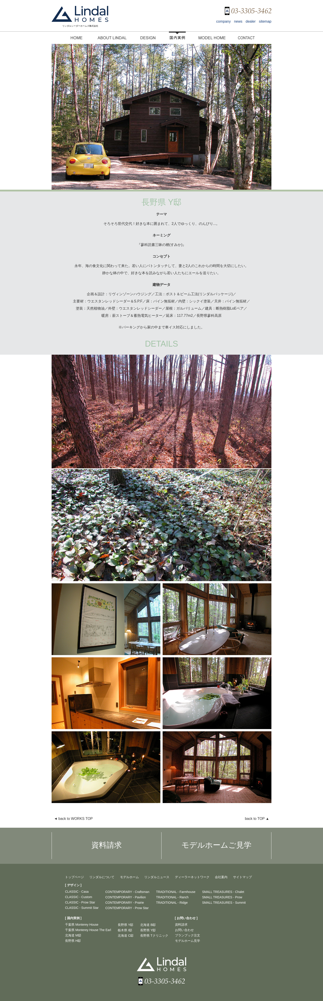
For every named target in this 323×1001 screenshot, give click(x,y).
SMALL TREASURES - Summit (224, 902)
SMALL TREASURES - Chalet (223, 892)
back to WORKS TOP (73, 819)
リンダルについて (101, 877)
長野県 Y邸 (125, 925)
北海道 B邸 (148, 925)
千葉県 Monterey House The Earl (88, 930)
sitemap (265, 21)
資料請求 (181, 924)
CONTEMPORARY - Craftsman (127, 892)
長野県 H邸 (73, 940)
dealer (250, 21)
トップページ (74, 877)
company (223, 21)
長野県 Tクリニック (154, 935)
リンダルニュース (156, 877)
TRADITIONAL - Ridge (172, 902)
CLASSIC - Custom (78, 897)
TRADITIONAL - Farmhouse (175, 892)
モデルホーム (129, 877)
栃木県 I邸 (125, 930)
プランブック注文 (187, 935)
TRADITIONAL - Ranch (172, 897)
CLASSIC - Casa (77, 891)
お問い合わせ (184, 930)
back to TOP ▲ (257, 819)
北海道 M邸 (73, 935)
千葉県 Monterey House (81, 924)
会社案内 (221, 877)
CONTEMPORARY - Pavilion (125, 897)
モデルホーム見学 (187, 940)
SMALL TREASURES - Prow (222, 897)
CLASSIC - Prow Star (80, 902)
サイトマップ (242, 877)
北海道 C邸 (125, 935)
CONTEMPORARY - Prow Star (126, 908)
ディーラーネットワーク (192, 877)
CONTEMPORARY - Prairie (124, 902)
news (238, 21)
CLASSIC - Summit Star (81, 908)
